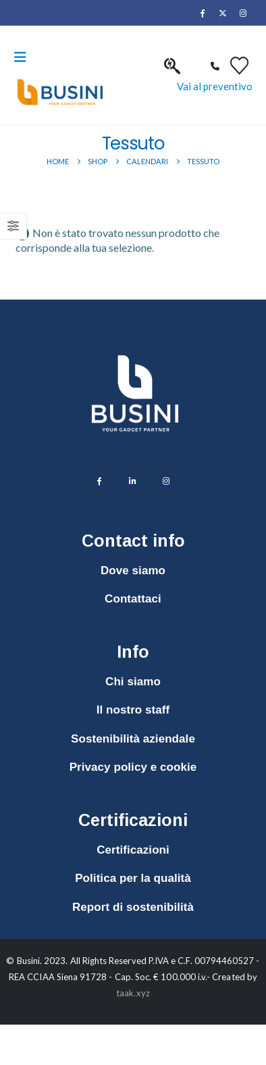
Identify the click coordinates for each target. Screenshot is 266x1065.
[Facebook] (202, 13)
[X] (223, 13)
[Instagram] (243, 13)
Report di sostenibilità (133, 907)
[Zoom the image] (135, 348)
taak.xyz (133, 993)
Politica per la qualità (133, 878)
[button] (24, 57)
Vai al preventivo (214, 86)
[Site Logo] (60, 92)
